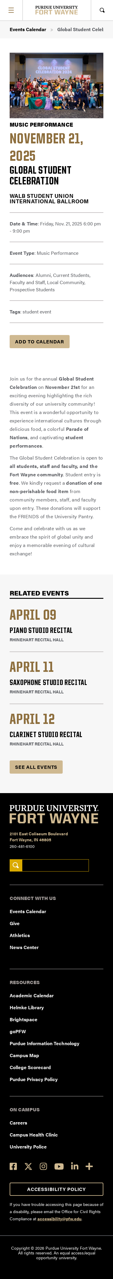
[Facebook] (13, 1166)
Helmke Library (27, 1007)
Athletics (20, 935)
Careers (18, 1122)
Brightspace (23, 1019)
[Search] (16, 865)
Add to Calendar (39, 341)
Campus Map (24, 1055)
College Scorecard (30, 1067)
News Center (24, 947)
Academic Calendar (32, 995)
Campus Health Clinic (34, 1134)
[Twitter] (28, 1166)
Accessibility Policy (56, 1189)
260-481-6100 (22, 846)
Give (15, 923)
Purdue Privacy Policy (34, 1079)
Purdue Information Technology (44, 1043)
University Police (28, 1146)
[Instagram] (43, 1166)
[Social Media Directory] (89, 1166)
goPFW (18, 1031)
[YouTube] (59, 1166)
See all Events (36, 766)
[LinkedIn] (74, 1166)
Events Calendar (28, 29)
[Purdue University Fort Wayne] (56, 10)
